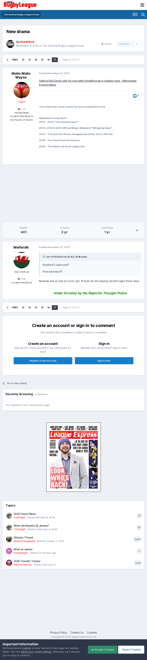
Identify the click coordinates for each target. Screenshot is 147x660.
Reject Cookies (130, 649)
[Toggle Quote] (44, 256)
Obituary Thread (23, 537)
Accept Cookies (101, 649)
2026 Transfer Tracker (27, 561)
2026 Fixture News (25, 513)
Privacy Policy (58, 632)
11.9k (22, 278)
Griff (78, 256)
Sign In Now (104, 360)
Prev (15, 59)
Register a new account (43, 360)
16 (48, 59)
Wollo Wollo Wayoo (20, 75)
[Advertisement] (45, 193)
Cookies (92, 632)
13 (29, 59)
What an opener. (23, 549)
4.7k (22, 109)
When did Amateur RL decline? (31, 525)
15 (42, 59)
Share (106, 43)
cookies (26, 648)
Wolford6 (21, 247)
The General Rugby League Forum (63, 45)
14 (36, 59)
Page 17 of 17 (71, 59)
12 (23, 59)
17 (55, 59)
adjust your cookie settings (36, 651)
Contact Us (77, 632)
